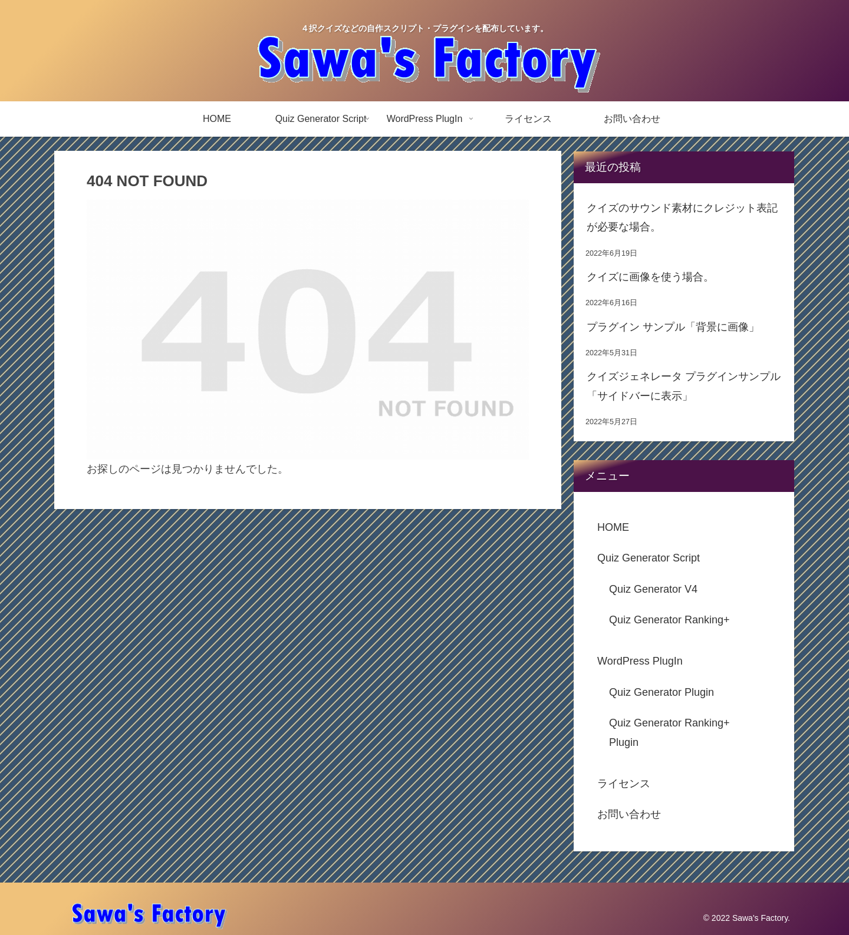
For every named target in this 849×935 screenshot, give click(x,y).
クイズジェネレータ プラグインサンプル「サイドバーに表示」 (684, 386)
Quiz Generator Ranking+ (669, 620)
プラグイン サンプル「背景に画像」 (673, 327)
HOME (613, 527)
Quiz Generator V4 (653, 589)
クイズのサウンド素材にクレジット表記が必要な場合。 (682, 217)
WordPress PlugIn (640, 661)
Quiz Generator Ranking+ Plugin (669, 732)
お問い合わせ (629, 814)
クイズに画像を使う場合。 (650, 277)
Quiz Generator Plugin (661, 692)
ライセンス (623, 783)
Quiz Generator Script (648, 558)
